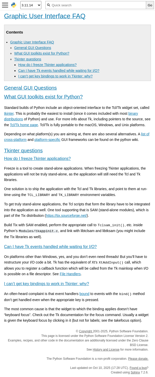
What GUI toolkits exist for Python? (41, 53)
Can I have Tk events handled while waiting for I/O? (58, 71)
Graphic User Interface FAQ (32, 42)
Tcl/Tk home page (24, 125)
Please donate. (138, 358)
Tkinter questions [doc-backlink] (23, 150)
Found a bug (138, 368)
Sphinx (135, 372)
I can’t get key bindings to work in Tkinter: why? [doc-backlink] (46, 284)
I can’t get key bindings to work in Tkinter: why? (55, 76)
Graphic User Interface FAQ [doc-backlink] (44, 16)
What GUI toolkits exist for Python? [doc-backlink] (43, 97)
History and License (106, 349)
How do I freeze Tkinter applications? (47, 65)
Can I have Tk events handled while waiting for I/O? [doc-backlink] (50, 246)
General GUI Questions (32, 48)
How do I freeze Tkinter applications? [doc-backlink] (37, 158)
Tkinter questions (27, 59)
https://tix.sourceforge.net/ (66, 216)
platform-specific (47, 140)
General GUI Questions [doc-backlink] (30, 88)
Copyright (86, 331)
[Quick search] (96, 5)
